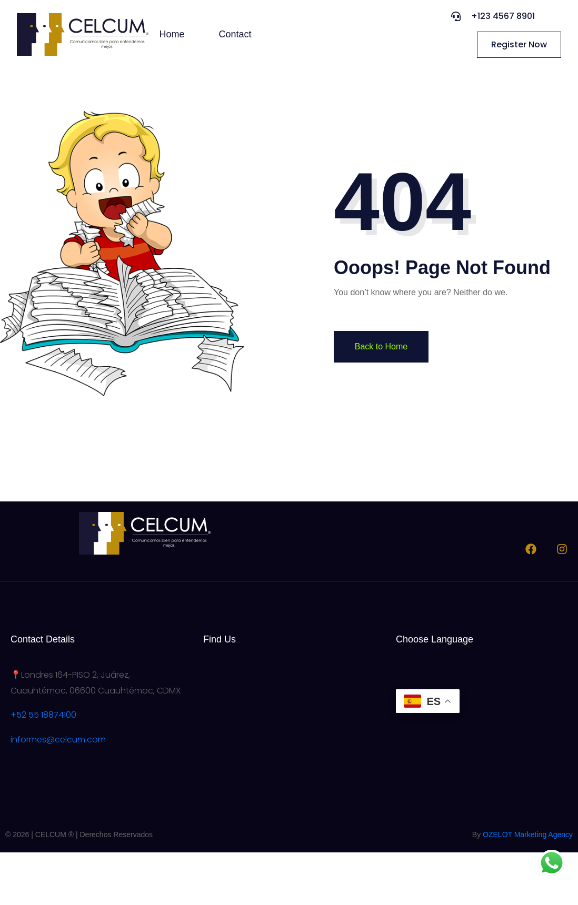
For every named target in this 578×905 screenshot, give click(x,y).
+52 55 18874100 (43, 715)
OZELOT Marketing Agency (528, 834)
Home (172, 34)
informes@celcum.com (58, 739)
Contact (235, 34)
